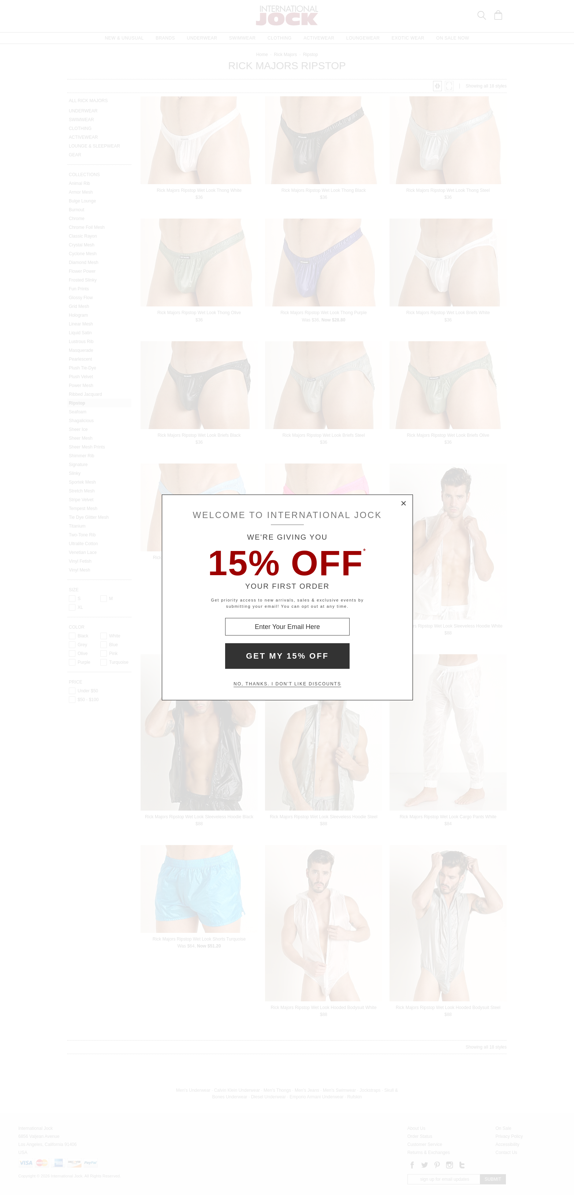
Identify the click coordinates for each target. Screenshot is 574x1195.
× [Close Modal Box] (403, 504)
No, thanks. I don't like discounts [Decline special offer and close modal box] (287, 683)
